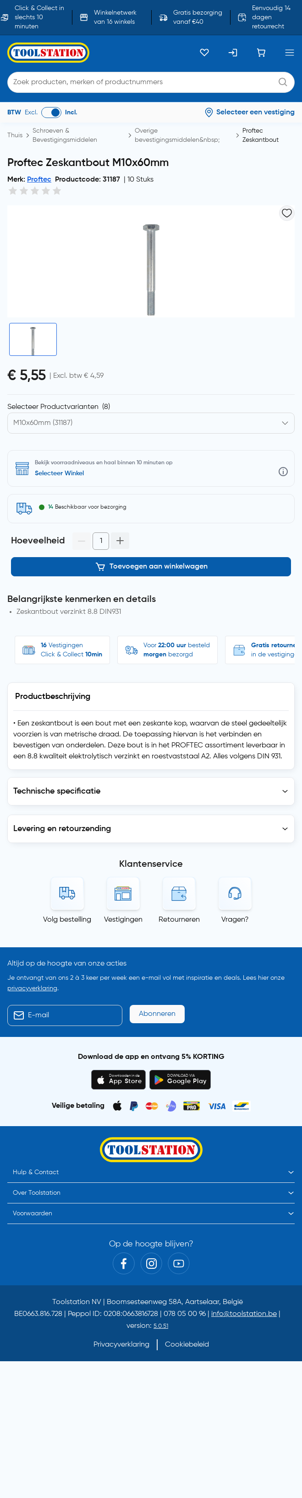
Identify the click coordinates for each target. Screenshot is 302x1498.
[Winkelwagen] (261, 53)
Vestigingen (123, 919)
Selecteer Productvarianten (58, 407)
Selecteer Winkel (59, 473)
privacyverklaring (32, 988)
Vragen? (235, 919)
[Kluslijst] (204, 53)
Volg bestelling (67, 919)
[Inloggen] (233, 53)
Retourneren (179, 919)
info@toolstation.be (244, 1314)
